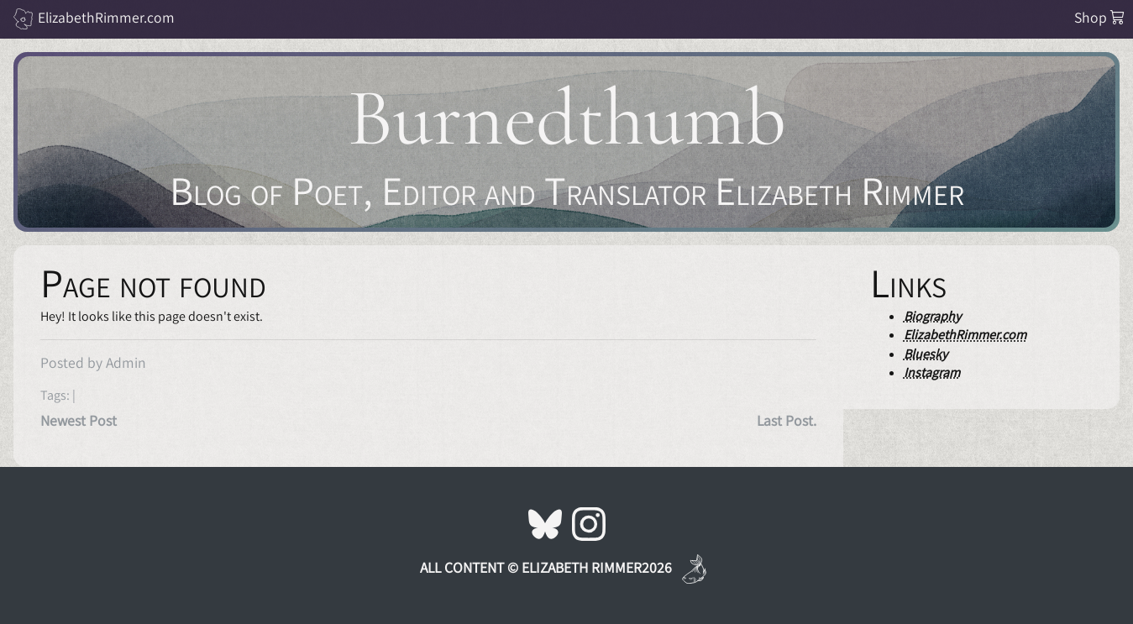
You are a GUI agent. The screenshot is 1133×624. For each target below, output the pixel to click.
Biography (932, 316)
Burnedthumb (567, 118)
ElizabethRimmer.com (106, 17)
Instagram (932, 372)
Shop (1099, 17)
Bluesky (925, 354)
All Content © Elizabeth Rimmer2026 (546, 567)
